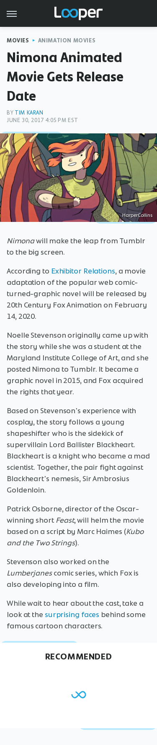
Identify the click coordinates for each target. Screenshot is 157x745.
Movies (18, 40)
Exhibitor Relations (83, 271)
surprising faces (72, 615)
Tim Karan (29, 112)
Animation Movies (67, 40)
